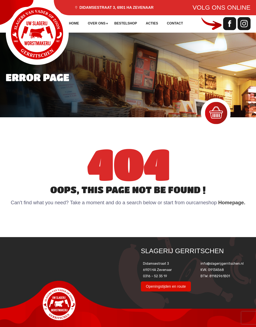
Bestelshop (125, 23)
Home (74, 23)
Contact (175, 23)
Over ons (96, 23)
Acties (152, 23)
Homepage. (231, 202)
